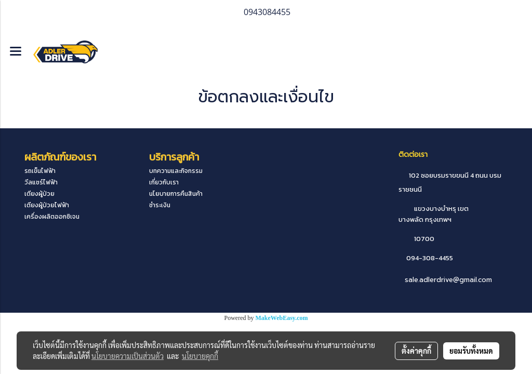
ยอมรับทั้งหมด (471, 350)
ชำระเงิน (159, 205)
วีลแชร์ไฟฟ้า (41, 182)
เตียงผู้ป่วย (39, 193)
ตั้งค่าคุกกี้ (416, 350)
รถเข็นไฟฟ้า (40, 171)
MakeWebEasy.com (282, 318)
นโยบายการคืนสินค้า (176, 193)
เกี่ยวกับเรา (164, 182)
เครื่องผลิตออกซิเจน (51, 216)
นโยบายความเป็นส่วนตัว (127, 355)
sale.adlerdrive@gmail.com (448, 280)
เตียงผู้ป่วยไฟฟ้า (46, 205)
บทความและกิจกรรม (176, 171)
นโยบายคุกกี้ (200, 355)
